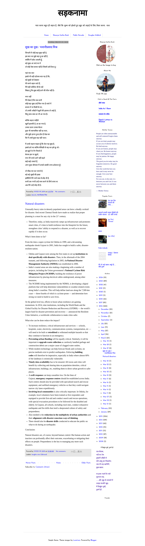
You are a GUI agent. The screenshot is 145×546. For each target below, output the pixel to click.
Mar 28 (106, 345)
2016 (101, 306)
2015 (101, 416)
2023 (101, 281)
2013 (101, 423)
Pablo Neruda (78, 35)
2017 (101, 303)
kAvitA (34, 195)
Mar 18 (106, 375)
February (104, 408)
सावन (100, 231)
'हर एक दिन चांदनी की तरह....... (112, 203)
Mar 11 (106, 393)
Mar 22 (106, 364)
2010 (101, 434)
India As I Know (105, 109)
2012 (101, 427)
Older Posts (86, 463)
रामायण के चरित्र (104, 114)
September (105, 320)
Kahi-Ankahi (102, 248)
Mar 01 (106, 404)
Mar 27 (106, 348)
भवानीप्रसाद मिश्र (42, 195)
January (104, 412)
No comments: (60, 191)
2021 (101, 288)
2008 (101, 441)
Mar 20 (106, 372)
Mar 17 (106, 379)
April (103, 334)
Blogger (93, 540)
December (105, 309)
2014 (101, 420)
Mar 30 (106, 341)
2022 (101, 285)
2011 (101, 431)
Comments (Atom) (43, 467)
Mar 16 (106, 382)
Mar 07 (106, 397)
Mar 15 (106, 386)
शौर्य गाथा (102, 103)
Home (46, 35)
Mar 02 (106, 400)
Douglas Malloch (94, 35)
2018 (101, 299)
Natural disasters (34, 203)
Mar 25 (106, 361)
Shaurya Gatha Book (61, 35)
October (104, 316)
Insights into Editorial (39, 454)
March (103, 338)
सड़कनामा (72, 14)
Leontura (76, 540)
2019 (101, 295)
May (103, 331)
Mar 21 (106, 368)
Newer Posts (30, 463)
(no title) (111, 236)
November (105, 313)
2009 (101, 438)
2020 (101, 292)
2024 (101, 277)
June (103, 327)
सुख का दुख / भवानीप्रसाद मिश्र (41, 47)
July (102, 324)
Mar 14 (106, 390)
